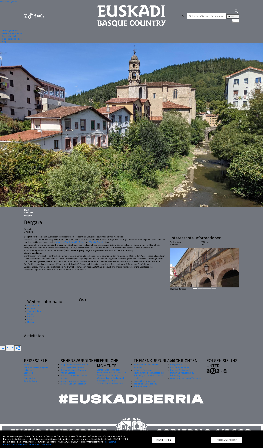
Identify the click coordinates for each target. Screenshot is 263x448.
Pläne (30, 313)
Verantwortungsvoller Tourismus (185, 378)
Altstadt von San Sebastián (73, 383)
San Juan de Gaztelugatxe (36, 367)
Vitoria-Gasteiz (96, 242)
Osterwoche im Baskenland (110, 383)
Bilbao (82, 242)
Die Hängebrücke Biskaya (72, 367)
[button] (236, 10)
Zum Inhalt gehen (8, 1)
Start (26, 209)
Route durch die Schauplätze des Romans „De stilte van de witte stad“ (149, 375)
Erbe (29, 319)
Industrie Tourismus (143, 370)
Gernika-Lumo (30, 381)
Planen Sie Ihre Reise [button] (12, 38)
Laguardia (28, 372)
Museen (30, 322)
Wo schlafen (33, 305)
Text (184, 16)
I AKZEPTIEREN (163, 440)
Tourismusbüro (34, 311)
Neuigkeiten (176, 364)
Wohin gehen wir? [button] (10, 30)
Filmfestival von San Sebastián (111, 372)
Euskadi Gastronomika (144, 381)
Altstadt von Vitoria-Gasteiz (74, 381)
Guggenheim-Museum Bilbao (74, 364)
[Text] (206, 16)
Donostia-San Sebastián (66, 242)
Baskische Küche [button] (10, 36)
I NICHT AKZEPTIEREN (226, 440)
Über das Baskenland (180, 370)
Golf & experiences (142, 386)
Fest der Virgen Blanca (107, 375)
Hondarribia (29, 378)
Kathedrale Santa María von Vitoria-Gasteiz (73, 371)
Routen (30, 316)
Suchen (233, 16)
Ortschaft (28, 212)
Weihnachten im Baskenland (110, 378)
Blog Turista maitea (179, 367)
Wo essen (31, 308)
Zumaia (27, 375)
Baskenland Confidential (145, 383)
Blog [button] (4, 41)
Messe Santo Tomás (106, 380)
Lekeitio (28, 370)
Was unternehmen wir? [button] (13, 33)
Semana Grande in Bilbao (108, 369)
